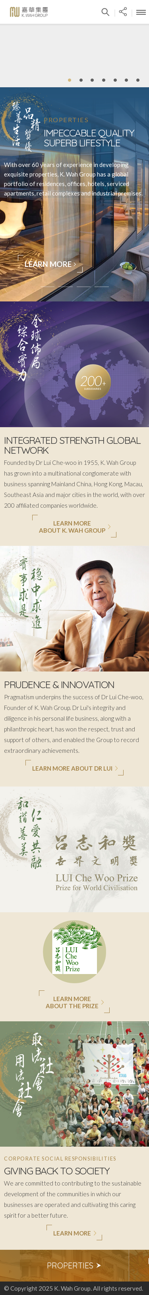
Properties (74, 1265)
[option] (74, 1266)
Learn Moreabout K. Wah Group (75, 527)
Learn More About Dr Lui (75, 768)
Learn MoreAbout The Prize (75, 1002)
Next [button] (139, 1266)
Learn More (51, 264)
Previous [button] (10, 1266)
